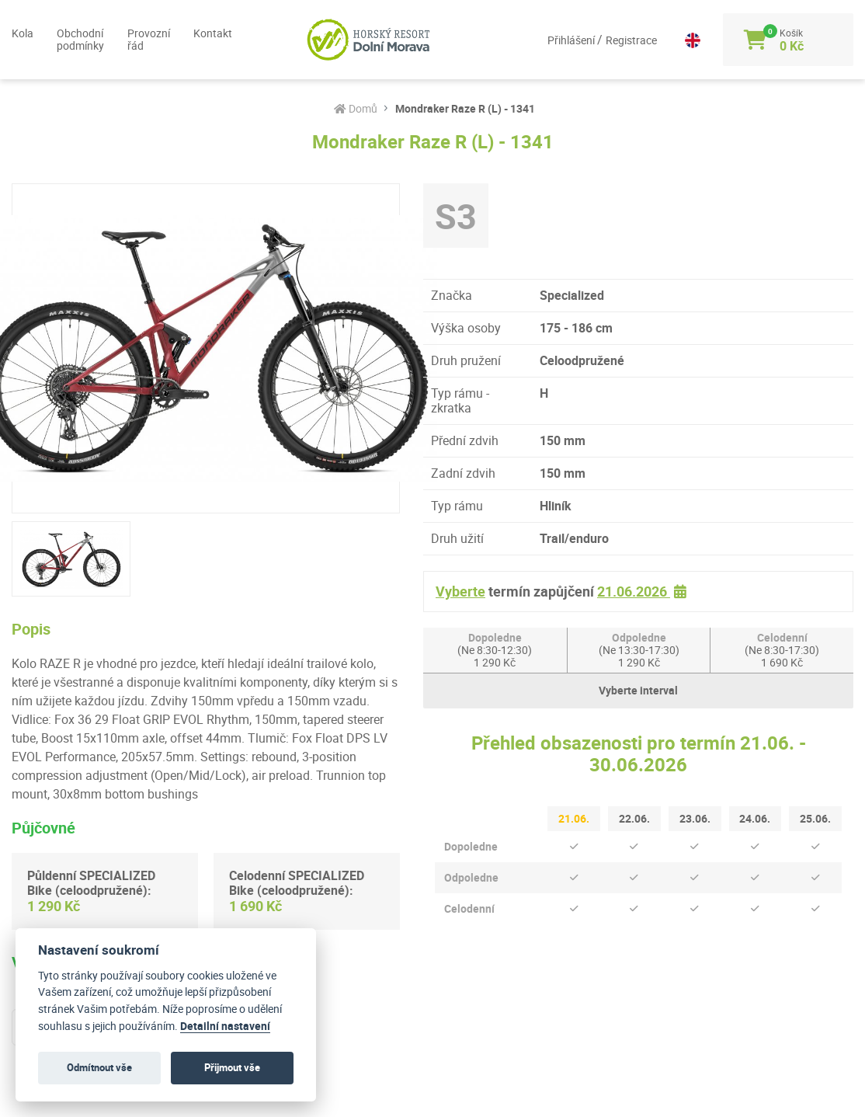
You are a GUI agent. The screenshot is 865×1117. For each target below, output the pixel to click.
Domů (355, 109)
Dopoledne (494, 650)
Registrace (618, 40)
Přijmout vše (232, 1067)
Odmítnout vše (99, 1067)
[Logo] (356, 40)
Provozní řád (148, 39)
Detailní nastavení (225, 1026)
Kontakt (212, 33)
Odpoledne (639, 650)
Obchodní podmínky (80, 39)
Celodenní (782, 650)
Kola (22, 33)
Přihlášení (560, 40)
